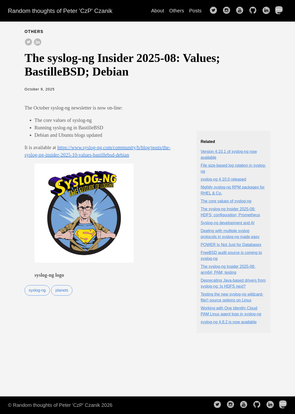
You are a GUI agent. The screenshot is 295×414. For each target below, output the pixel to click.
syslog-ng (37, 290)
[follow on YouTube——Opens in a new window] (241, 10)
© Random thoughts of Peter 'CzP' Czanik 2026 (60, 405)
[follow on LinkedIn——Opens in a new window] (267, 10)
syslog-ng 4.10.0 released (223, 179)
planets (61, 290)
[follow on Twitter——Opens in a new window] (214, 10)
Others (176, 10)
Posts (195, 10)
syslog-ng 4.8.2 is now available (229, 322)
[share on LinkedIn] (37, 42)
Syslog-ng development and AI (227, 223)
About (157, 10)
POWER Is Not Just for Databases (231, 245)
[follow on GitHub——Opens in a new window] (254, 10)
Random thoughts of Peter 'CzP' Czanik (60, 10)
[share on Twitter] (28, 42)
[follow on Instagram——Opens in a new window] (228, 10)
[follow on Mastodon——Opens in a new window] (280, 10)
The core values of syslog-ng (226, 201)
